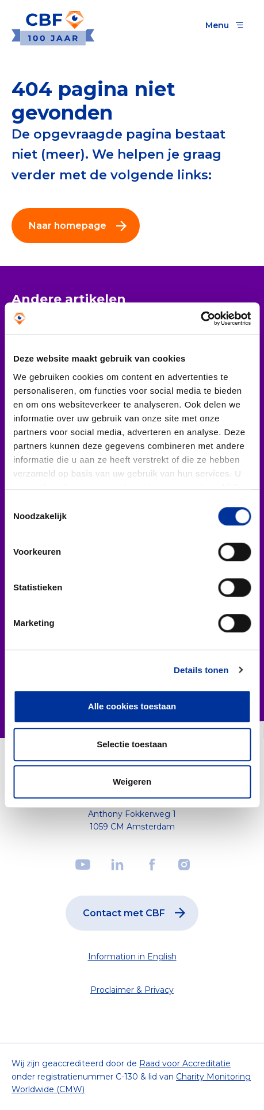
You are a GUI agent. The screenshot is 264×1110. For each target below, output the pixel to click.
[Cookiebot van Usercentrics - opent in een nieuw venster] (200, 318)
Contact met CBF (136, 912)
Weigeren (132, 781)
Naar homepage (80, 226)
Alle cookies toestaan (132, 706)
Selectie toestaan (132, 744)
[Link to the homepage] (53, 25)
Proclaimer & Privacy (132, 990)
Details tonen (201, 670)
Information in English (132, 956)
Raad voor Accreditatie (185, 1063)
